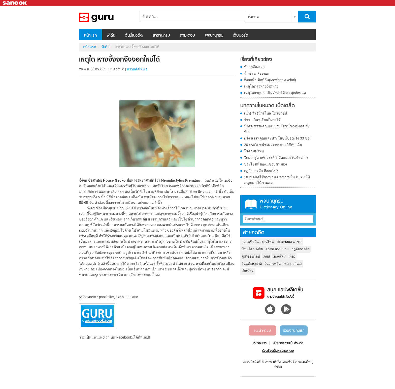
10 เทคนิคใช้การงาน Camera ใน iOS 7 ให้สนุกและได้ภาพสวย (277, 180)
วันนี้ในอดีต (134, 35)
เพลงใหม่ (279, 256)
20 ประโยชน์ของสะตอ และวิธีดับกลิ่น (273, 145)
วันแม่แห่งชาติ (252, 264)
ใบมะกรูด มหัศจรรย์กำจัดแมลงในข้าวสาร (276, 158)
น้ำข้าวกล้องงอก (256, 73)
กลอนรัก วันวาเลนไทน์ (258, 242)
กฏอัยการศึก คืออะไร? (261, 171)
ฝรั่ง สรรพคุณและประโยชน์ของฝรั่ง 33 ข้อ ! (277, 138)
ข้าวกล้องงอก (254, 67)
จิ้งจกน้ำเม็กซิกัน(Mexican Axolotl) (270, 80)
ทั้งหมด (253, 17)
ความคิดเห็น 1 (137, 69)
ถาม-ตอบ (187, 35)
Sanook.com (15, 3)
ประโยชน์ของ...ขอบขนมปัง (265, 164)
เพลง (291, 256)
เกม (286, 249)
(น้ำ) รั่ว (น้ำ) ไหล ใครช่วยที (265, 113)
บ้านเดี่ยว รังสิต (252, 249)
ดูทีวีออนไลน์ (251, 256)
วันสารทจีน (273, 264)
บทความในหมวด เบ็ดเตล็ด (267, 106)
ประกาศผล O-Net (289, 242)
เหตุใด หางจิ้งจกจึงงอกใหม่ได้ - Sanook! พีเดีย (105, 17)
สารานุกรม (161, 35)
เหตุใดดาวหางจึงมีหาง (261, 86)
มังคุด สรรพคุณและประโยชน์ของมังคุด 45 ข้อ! (276, 129)
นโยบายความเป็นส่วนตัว (288, 343)
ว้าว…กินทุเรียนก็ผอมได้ (262, 120)
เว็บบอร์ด (240, 35)
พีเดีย (111, 35)
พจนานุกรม (214, 35)
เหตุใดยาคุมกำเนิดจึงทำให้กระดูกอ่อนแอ (275, 93)
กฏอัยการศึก (300, 249)
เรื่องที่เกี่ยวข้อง (256, 60)
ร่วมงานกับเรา (293, 331)
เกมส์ (266, 256)
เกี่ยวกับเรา (260, 343)
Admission (273, 249)
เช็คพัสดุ (247, 271)
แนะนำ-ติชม (262, 331)
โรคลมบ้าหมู (254, 151)
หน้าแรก (90, 35)
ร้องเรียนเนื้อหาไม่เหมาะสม (278, 350)
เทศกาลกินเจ (292, 264)
